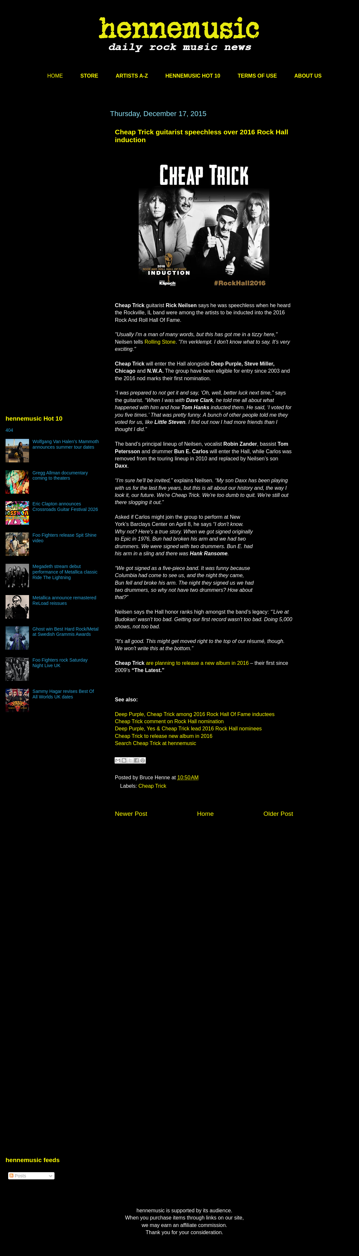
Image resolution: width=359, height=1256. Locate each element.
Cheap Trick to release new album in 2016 (163, 736)
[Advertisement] (63, 194)
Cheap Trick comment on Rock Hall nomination (169, 721)
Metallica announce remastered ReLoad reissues (64, 600)
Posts (17, 1175)
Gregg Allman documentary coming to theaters (60, 475)
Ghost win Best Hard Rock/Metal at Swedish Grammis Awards (66, 631)
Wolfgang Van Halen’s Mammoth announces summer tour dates (66, 444)
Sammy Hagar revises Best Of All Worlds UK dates (63, 694)
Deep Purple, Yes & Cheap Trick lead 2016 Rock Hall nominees (188, 728)
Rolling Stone (160, 342)
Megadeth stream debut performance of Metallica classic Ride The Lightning (65, 572)
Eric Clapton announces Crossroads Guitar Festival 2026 (65, 506)
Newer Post (131, 813)
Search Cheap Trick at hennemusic (155, 743)
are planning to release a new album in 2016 (197, 663)
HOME (55, 76)
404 (9, 430)
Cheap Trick (152, 786)
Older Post (278, 813)
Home (205, 813)
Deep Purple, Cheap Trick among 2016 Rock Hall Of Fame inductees (194, 714)
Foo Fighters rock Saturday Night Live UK (60, 662)
